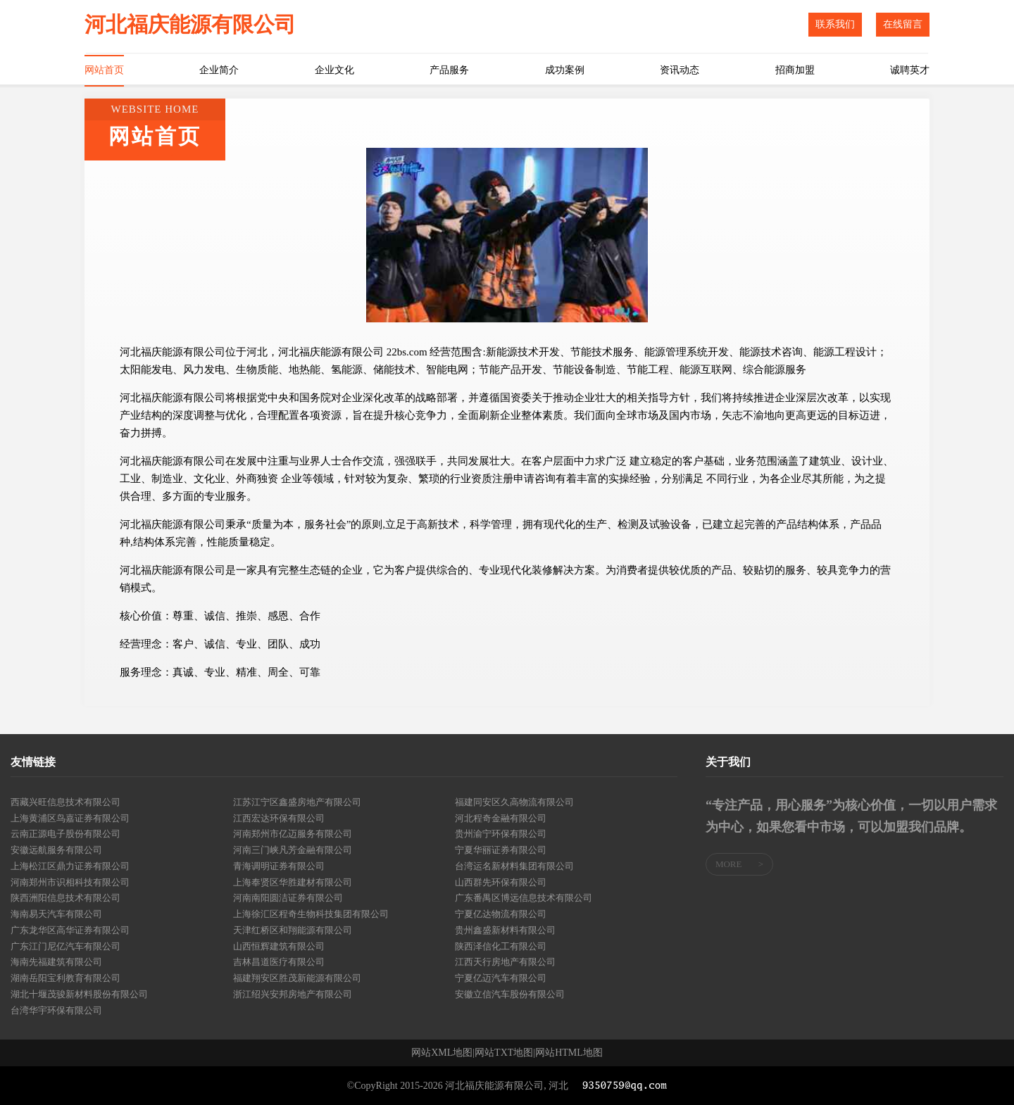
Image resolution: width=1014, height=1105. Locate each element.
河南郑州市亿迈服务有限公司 (292, 833)
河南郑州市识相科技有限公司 (70, 882)
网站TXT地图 (504, 1053)
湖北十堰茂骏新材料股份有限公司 (79, 994)
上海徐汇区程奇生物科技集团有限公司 (311, 914)
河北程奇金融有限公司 (500, 818)
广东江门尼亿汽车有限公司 (65, 946)
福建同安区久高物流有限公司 (514, 802)
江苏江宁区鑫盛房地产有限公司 (297, 802)
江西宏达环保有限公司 (279, 818)
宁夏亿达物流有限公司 (500, 914)
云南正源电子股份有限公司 (65, 833)
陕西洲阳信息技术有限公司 (65, 897)
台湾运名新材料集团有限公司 (514, 866)
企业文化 (334, 70)
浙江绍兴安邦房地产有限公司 (292, 994)
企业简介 (219, 70)
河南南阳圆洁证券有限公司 (288, 897)
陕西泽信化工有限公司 (500, 946)
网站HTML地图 (569, 1053)
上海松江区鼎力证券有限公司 (70, 866)
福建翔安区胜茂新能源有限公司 (297, 978)
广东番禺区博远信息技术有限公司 (523, 897)
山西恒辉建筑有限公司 (279, 946)
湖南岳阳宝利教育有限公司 (65, 978)
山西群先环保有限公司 (500, 882)
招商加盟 (795, 70)
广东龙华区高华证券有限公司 (70, 930)
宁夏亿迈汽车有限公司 (500, 978)
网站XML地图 (441, 1053)
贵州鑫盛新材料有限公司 (505, 930)
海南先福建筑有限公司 (56, 961)
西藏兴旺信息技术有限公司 (65, 802)
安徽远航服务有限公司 (56, 850)
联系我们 (835, 24)
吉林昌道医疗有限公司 (279, 961)
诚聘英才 (910, 70)
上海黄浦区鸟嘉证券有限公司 (70, 818)
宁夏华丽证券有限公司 (500, 850)
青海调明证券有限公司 (279, 866)
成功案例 (564, 70)
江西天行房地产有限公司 (505, 961)
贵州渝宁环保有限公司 (500, 833)
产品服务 (449, 70)
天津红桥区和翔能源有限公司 (292, 930)
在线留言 (902, 24)
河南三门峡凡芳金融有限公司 (292, 850)
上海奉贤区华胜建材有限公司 (292, 882)
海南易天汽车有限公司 (56, 914)
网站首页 (104, 70)
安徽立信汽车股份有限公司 (510, 994)
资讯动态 (679, 70)
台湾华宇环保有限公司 (56, 1010)
